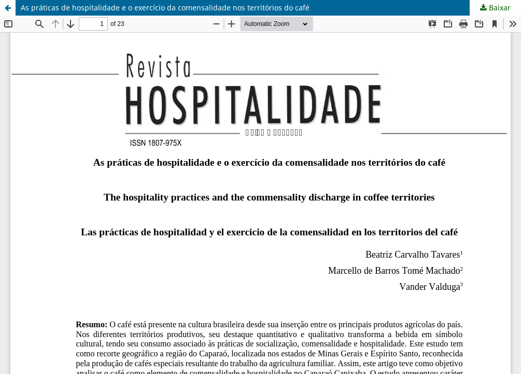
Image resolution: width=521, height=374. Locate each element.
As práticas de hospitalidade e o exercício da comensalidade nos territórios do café (165, 7)
